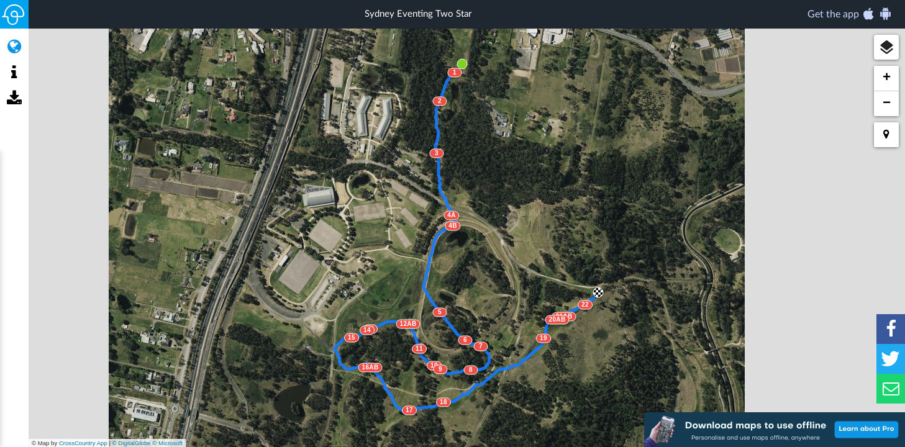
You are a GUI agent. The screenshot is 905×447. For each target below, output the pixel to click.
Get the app (850, 13)
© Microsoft (167, 443)
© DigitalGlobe (131, 443)
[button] (886, 47)
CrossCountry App (83, 443)
